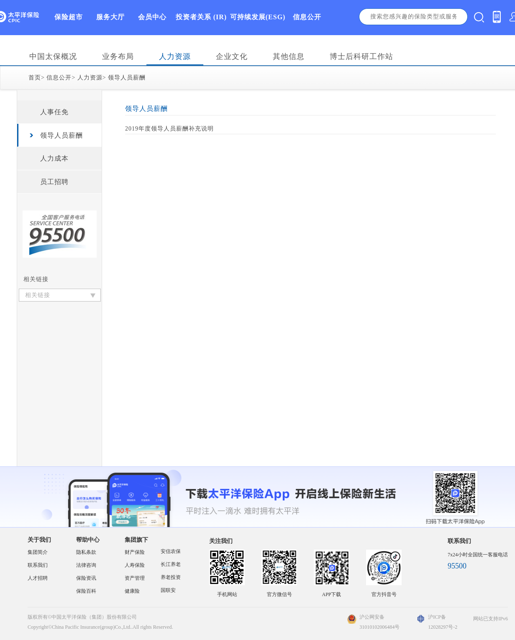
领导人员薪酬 (127, 77)
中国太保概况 (53, 56)
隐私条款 (86, 552)
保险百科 (86, 591)
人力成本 (54, 158)
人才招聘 (38, 578)
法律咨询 (86, 565)
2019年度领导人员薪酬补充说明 (169, 128)
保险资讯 (86, 578)
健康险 (132, 591)
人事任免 (54, 111)
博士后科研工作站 (361, 56)
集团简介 (38, 552)
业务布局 (118, 56)
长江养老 (171, 564)
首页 (34, 77)
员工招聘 (54, 181)
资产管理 (135, 578)
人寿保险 (135, 565)
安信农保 (171, 551)
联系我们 (38, 565)
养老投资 (171, 577)
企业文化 (232, 56)
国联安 (168, 590)
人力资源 (175, 56)
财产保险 (135, 552)
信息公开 (59, 77)
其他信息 (289, 56)
